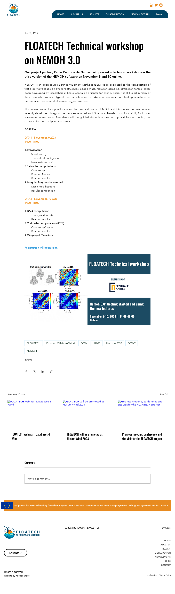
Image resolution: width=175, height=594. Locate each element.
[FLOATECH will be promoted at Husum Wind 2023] (87, 414)
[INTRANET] (15, 552)
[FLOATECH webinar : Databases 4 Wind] (32, 414)
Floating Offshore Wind (60, 343)
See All (164, 393)
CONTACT (166, 565)
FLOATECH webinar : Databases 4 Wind (31, 436)
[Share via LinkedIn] (42, 371)
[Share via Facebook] (26, 371)
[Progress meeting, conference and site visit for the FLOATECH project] (143, 414)
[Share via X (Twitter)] (34, 371)
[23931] (156, 5)
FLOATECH (34, 343)
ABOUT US (166, 544)
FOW (84, 343)
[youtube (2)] (161, 5)
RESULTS (166, 548)
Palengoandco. (22, 575)
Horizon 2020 (114, 343)
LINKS (168, 561)
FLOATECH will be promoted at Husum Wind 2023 (84, 436)
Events (28, 359)
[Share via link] (51, 371)
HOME (167, 540)
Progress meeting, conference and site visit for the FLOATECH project (142, 436)
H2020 (96, 343)
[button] (76, 14)
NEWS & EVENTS (163, 557)
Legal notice (151, 575)
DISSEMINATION (163, 553)
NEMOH (32, 350)
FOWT (132, 343)
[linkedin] (151, 5)
